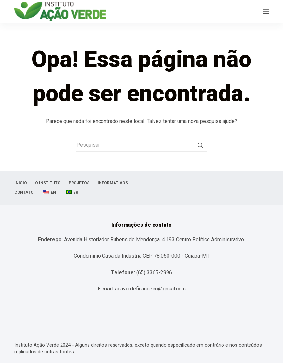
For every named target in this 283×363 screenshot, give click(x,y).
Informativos (113, 183)
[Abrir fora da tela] (266, 11)
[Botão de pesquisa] (200, 145)
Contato (24, 192)
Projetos (79, 183)
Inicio (20, 183)
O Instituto (48, 183)
